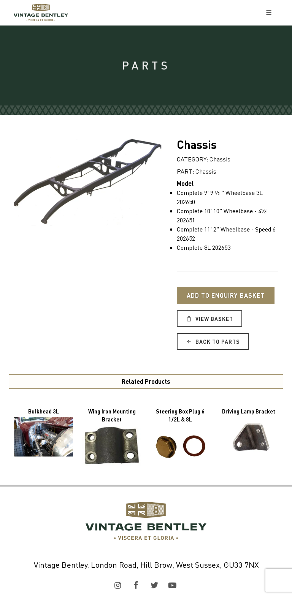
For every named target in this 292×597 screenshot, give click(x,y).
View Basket (209, 318)
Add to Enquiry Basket (226, 295)
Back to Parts (213, 341)
